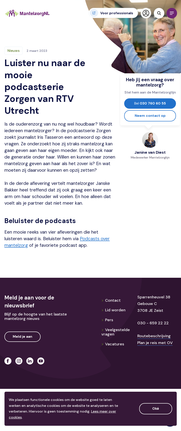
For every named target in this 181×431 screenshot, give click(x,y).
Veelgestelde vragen (115, 332)
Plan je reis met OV (155, 342)
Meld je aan (22, 336)
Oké (155, 408)
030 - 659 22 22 (153, 323)
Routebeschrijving (154, 336)
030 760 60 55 (150, 103)
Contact (111, 300)
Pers (107, 320)
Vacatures (112, 344)
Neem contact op (150, 115)
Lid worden (113, 310)
